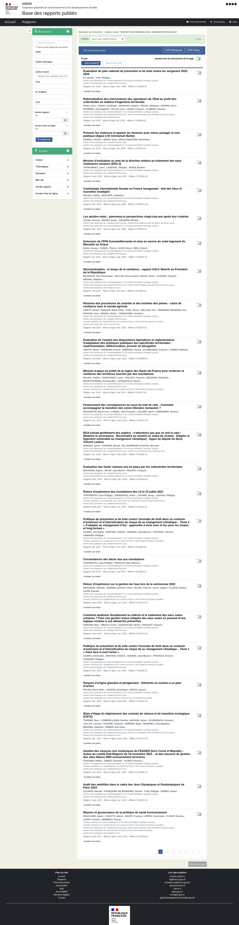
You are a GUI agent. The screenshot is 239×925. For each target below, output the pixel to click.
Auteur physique (44, 62)
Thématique (42, 166)
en (37, 115)
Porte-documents (62, 882)
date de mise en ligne (114, 63)
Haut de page (197, 864)
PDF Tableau (193, 50)
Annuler (198, 39)
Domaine (40, 173)
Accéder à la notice (92, 91)
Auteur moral (42, 72)
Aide (61, 888)
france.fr (177, 888)
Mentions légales (62, 894)
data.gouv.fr (177, 891)
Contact (61, 897)
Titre (38, 82)
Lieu (38, 102)
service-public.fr (177, 876)
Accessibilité (62, 891)
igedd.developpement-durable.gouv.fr (177, 897)
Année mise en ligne (47, 193)
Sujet (38, 51)
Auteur (39, 160)
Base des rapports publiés (49, 13)
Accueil (61, 876)
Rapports (61, 879)
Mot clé (39, 180)
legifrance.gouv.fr (177, 879)
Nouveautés (61, 885)
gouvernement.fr (177, 885)
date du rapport (91, 63)
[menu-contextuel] (36, 47)
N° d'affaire (41, 92)
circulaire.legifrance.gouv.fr (177, 882)
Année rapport (43, 186)
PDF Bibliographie (173, 50)
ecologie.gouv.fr (177, 894)
